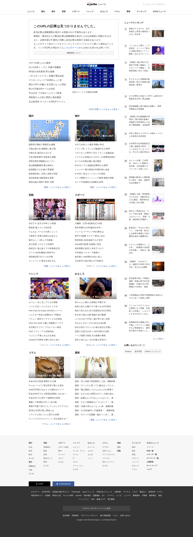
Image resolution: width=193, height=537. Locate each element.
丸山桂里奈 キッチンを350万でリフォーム (49, 101)
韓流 (45, 462)
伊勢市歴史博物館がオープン (42, 161)
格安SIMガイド (37, 495)
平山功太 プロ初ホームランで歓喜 (45, 93)
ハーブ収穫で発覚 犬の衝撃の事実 (90, 335)
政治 (30, 454)
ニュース (31, 11)
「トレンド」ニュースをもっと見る (54, 345)
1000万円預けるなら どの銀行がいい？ (46, 389)
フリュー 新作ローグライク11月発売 (45, 319)
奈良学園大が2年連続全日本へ (88, 227)
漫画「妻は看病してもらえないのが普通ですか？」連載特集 (96, 389)
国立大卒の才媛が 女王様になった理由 (47, 84)
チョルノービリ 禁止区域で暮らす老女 (46, 385)
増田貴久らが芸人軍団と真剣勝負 (45, 97)
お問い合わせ (125, 515)
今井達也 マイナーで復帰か (87, 252)
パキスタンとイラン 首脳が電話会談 (46, 76)
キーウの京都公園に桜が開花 (88, 161)
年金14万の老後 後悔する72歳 (42, 381)
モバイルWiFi (68, 495)
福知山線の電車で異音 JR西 (41, 182)
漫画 (128, 11)
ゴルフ (60, 458)
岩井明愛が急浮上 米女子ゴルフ (89, 248)
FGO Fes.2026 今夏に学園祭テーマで (46, 323)
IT (74, 458)
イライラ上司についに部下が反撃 (44, 414)
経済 (30, 451)
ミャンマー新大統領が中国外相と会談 (92, 169)
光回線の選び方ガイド (61, 492)
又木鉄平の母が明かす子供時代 (89, 261)
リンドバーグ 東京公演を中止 (42, 261)
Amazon (128, 351)
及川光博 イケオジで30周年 (41, 244)
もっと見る (158, 339)
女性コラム (106, 451)
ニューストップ (149, 4)
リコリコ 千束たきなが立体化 (42, 335)
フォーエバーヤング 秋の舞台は (89, 232)
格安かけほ (56, 495)
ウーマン (110, 495)
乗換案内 (136, 495)
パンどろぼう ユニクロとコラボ (43, 306)
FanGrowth (76, 492)
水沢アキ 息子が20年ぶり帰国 (42, 223)
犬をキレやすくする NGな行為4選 (90, 323)
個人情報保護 (105, 515)
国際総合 (32, 466)
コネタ (90, 451)
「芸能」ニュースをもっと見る (56, 266)
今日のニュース (159, 11)
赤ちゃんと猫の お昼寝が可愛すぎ (90, 302)
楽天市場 (138, 351)
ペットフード (84, 499)
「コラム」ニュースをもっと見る (55, 424)
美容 (160, 495)
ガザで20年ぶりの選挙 (40, 63)
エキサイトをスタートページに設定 (96, 508)
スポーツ (76, 11)
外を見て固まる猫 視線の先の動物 (90, 315)
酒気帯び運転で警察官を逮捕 (42, 144)
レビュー (76, 447)
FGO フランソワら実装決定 (41, 331)
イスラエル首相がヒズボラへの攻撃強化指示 (95, 157)
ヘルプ (149, 469)
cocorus (79, 495)
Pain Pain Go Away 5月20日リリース (45, 310)
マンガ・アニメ (79, 451)
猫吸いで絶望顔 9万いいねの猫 (43, 402)
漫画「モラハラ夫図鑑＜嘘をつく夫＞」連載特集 (96, 414)
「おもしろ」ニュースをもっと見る (101, 345)
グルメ (75, 462)
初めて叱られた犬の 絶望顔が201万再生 (93, 310)
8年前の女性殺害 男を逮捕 (41, 71)
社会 (30, 447)
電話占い (143, 492)
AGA (93, 499)
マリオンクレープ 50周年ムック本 (45, 80)
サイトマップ (151, 466)
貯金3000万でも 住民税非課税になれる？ (47, 394)
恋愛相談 (96, 495)
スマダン (105, 447)
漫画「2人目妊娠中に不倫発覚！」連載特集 (94, 410)
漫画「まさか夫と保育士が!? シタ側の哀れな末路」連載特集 (96, 394)
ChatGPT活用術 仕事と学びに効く (44, 340)
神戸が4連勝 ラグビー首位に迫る (90, 236)
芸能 (64, 11)
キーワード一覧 (152, 458)
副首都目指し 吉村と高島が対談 (43, 174)
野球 (60, 451)
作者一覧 (149, 451)
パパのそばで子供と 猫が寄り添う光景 (92, 319)
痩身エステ (101, 499)
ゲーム (75, 454)
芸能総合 (46, 447)
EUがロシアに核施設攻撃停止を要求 (91, 165)
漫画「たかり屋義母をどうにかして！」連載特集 (96, 402)
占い (103, 495)
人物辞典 (149, 462)
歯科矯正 (152, 495)
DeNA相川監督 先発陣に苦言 (88, 244)
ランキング (141, 11)
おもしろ (104, 11)
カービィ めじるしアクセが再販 (43, 302)
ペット (90, 458)
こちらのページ (71, 47)
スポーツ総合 (63, 447)
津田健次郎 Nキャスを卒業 (41, 257)
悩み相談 (87, 495)
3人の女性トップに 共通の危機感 (45, 67)
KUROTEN (46, 492)
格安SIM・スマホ (155, 492)
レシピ (119, 495)
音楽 (45, 454)
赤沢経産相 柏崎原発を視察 (41, 178)
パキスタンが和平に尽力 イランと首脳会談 (94, 153)
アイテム (126, 492)
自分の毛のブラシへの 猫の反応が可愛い (93, 327)
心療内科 (117, 492)
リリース (150, 447)
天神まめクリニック (104, 492)
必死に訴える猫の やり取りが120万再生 (93, 306)
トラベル (105, 458)
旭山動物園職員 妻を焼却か (41, 165)
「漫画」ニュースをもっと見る (102, 420)
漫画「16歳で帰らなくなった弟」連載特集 (94, 406)
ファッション (78, 466)
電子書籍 (111, 499)
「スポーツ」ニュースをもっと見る (101, 266)
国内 (43, 11)
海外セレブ (47, 458)
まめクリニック (88, 492)
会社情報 (66, 515)
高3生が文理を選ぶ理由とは (41, 410)
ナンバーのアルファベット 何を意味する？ (48, 419)
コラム (117, 11)
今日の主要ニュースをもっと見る (104, 109)
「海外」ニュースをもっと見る (102, 187)
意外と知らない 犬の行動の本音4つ (91, 340)
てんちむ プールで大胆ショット (43, 232)
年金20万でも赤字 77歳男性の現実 (44, 398)
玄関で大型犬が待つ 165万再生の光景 (92, 331)
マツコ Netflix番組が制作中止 (42, 252)
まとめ (31, 458)
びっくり (91, 447)
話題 (119, 451)
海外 (53, 11)
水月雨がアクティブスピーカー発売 (45, 327)
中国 (30, 470)
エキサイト (161, 4)
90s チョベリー (108, 462)
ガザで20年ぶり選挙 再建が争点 (89, 144)
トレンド (90, 11)
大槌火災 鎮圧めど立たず (40, 153)
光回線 (47, 495)
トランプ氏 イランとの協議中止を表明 (92, 149)
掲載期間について (74, 53)
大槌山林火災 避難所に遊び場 (42, 149)
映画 (45, 451)
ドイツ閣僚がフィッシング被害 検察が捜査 (94, 178)
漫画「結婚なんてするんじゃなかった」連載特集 (96, 398)
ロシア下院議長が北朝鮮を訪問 (89, 182)
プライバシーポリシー (89, 515)
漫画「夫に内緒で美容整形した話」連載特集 (95, 381)
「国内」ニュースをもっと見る (56, 187)
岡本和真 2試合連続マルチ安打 (89, 240)
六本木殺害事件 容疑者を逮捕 (42, 157)
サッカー (61, 454)
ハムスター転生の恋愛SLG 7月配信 (45, 315)
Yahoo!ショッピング (153, 351)
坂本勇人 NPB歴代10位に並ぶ (88, 257)
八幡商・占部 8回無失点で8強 (88, 223)
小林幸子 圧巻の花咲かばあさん (43, 236)
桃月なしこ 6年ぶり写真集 (41, 240)
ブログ (135, 492)
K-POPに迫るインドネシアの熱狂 (90, 174)
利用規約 (75, 515)
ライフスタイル (108, 454)
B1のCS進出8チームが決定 (42, 89)
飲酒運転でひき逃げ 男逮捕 (41, 169)
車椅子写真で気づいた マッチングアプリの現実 (49, 406)
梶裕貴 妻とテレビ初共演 (40, 227)
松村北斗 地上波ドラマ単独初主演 (44, 248)
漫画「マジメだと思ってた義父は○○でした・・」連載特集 (96, 385)
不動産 (144, 495)
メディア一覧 (151, 454)
